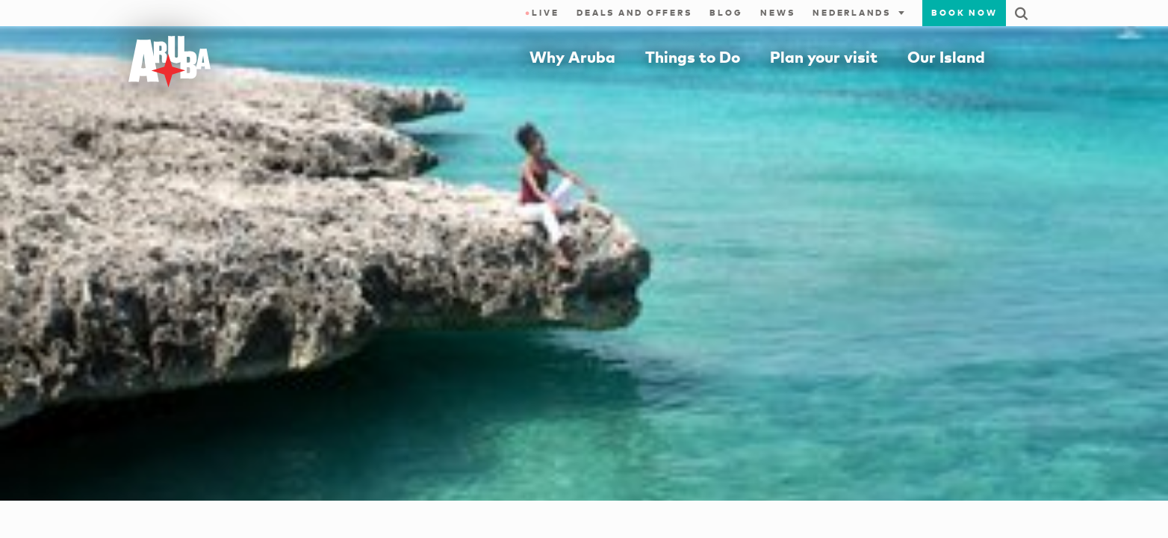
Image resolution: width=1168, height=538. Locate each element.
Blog (725, 12)
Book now (964, 12)
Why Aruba (572, 57)
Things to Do (692, 57)
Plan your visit (823, 57)
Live (542, 12)
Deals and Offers (634, 12)
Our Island (946, 57)
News (777, 12)
